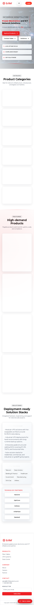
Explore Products (11, 33)
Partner (4, 573)
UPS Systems (6, 557)
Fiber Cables (6, 554)
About (4, 568)
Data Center (6, 559)
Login (29, 3)
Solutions (24, 38)
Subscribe (17, 594)
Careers (4, 570)
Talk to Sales (25, 601)
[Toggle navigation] (19, 3)
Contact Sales (10, 38)
